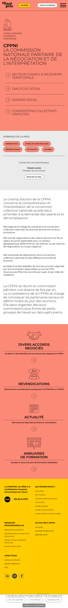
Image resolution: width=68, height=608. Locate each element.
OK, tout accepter (16, 599)
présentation (12, 144)
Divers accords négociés (37, 144)
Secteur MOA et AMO (12, 546)
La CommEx (40, 502)
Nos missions (40, 495)
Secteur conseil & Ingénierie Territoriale (37, 75)
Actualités (32, 149)
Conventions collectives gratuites (34, 112)
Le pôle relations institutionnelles (48, 514)
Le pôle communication (44, 510)
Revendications (13, 149)
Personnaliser (53, 599)
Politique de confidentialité (34, 605)
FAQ (6, 567)
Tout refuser (35, 599)
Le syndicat (39, 491)
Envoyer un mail (34, 177)
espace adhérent (47, 5)
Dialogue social (26, 88)
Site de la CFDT (21, 499)
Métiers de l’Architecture (13, 530)
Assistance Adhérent (12, 560)
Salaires (48, 149)
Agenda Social (24, 100)
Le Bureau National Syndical (46, 499)
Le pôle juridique (41, 506)
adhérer (24, 5)
